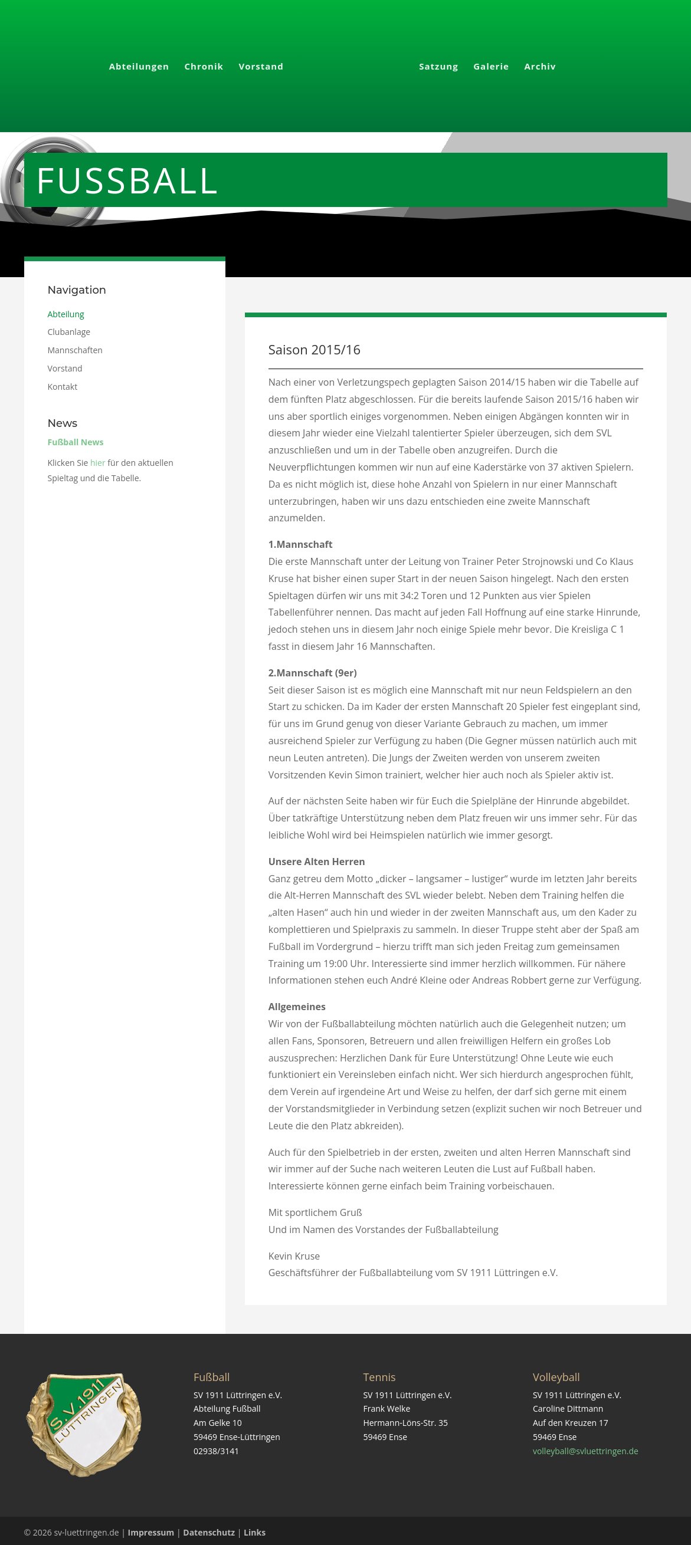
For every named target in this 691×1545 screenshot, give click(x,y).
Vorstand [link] (265, 63)
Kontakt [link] (63, 383)
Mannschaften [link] (75, 346)
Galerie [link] (488, 63)
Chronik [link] (207, 63)
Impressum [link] (151, 1528)
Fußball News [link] (76, 438)
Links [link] (255, 1528)
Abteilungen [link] (143, 63)
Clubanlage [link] (69, 328)
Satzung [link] (434, 63)
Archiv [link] (536, 63)
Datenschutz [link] (209, 1528)
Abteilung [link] (66, 310)
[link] (350, 67)
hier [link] (98, 459)
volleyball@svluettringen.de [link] (585, 1447)
